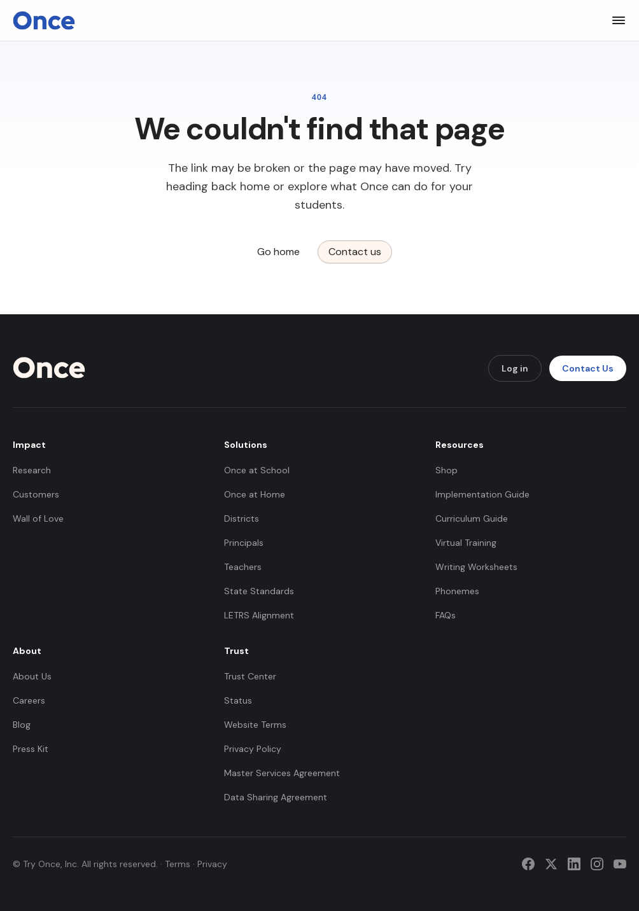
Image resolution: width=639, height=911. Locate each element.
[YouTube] (620, 864)
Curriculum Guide (471, 518)
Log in (515, 368)
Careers (29, 700)
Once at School (257, 470)
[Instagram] (597, 864)
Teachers (243, 567)
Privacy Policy (252, 749)
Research (32, 470)
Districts (241, 518)
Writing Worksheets (476, 567)
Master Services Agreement (282, 773)
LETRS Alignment (259, 615)
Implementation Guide (482, 494)
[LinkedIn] (574, 864)
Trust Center (250, 676)
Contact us (354, 251)
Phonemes (457, 591)
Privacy (212, 864)
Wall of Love (38, 518)
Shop (446, 470)
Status (238, 700)
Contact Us (588, 368)
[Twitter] (551, 864)
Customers (36, 494)
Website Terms (255, 724)
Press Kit (30, 749)
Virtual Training (465, 542)
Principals (243, 542)
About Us (32, 676)
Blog (22, 724)
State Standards (259, 591)
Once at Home (254, 494)
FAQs (445, 615)
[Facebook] (528, 864)
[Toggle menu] (618, 20)
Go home (278, 251)
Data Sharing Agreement (275, 797)
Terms (177, 864)
